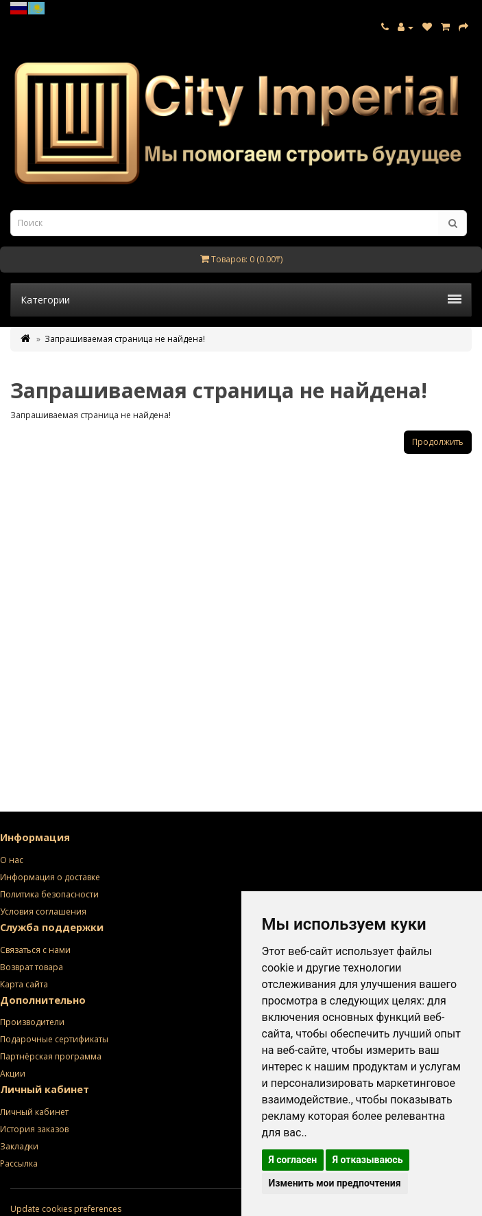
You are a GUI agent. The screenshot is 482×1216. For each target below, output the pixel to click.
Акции (12, 1073)
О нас (11, 860)
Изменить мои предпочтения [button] (335, 1183)
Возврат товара (31, 967)
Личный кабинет (34, 1112)
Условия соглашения (43, 911)
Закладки (19, 1146)
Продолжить (437, 442)
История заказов (34, 1129)
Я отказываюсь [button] (368, 1159)
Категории (241, 299)
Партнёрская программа (50, 1056)
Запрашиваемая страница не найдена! (125, 339)
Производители (32, 1022)
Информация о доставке (50, 877)
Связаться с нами (35, 950)
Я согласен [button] (293, 1159)
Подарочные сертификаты (54, 1039)
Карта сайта (24, 984)
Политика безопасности (49, 894)
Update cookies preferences (65, 1209)
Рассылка (19, 1163)
